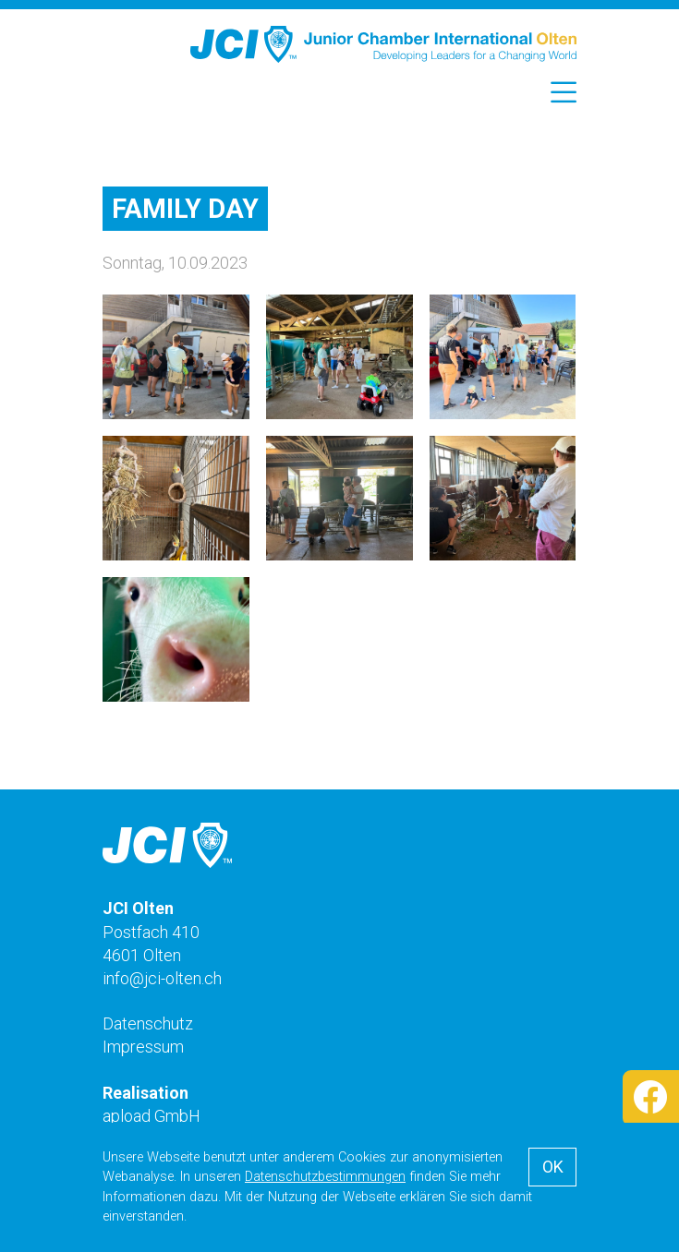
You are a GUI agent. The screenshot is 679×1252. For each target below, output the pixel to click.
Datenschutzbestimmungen (325, 1177)
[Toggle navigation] (560, 93)
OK (553, 1166)
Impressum (143, 1046)
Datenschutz (148, 1023)
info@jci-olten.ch (162, 978)
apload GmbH (151, 1116)
